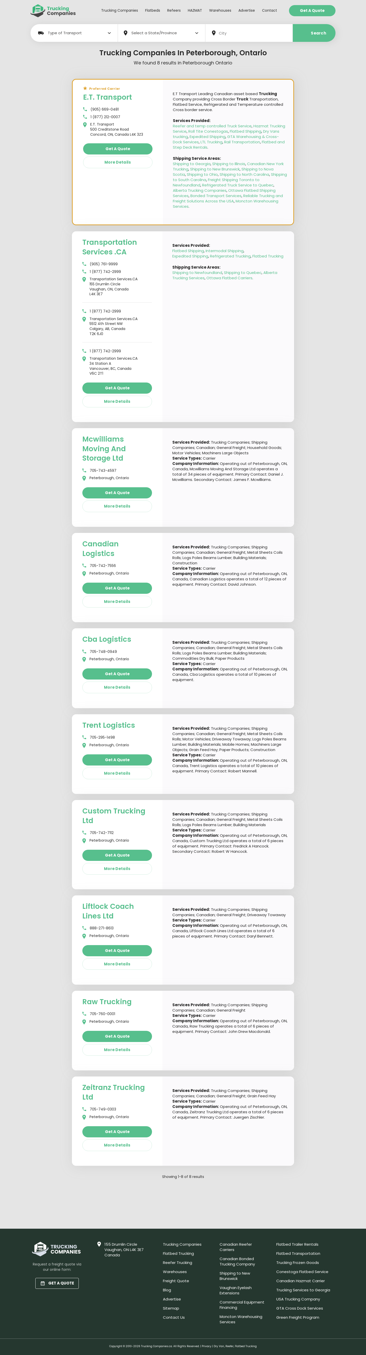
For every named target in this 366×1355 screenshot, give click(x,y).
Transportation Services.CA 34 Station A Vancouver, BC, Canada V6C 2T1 (110, 366)
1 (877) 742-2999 (101, 271)
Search (314, 33)
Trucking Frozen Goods (297, 1262)
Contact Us (174, 1317)
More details (117, 162)
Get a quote (117, 148)
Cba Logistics (106, 639)
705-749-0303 (99, 1109)
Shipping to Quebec (243, 272)
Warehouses (220, 10)
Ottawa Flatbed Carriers (229, 278)
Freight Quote (176, 1280)
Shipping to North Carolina (244, 174)
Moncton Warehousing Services (241, 1319)
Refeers (174, 10)
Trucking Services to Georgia (303, 1290)
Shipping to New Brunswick (215, 169)
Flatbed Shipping (245, 131)
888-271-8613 (98, 928)
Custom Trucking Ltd (113, 816)
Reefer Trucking (177, 1262)
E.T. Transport (107, 97)
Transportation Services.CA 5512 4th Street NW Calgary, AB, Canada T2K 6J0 (110, 326)
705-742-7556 (99, 565)
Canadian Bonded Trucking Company (237, 1261)
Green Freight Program (297, 1317)
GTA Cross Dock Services (299, 1308)
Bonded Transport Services (215, 195)
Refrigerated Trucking (230, 256)
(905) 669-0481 (101, 109)
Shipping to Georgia (191, 163)
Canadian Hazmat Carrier (300, 1280)
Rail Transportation (242, 142)
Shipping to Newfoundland (197, 272)
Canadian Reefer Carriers (236, 1247)
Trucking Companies (119, 10)
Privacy (206, 1346)
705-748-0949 (99, 651)
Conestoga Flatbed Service (302, 1271)
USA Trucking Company (298, 1299)
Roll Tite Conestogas (208, 131)
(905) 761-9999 (100, 264)
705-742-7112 (98, 832)
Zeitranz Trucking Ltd (113, 1092)
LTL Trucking (211, 142)
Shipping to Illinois (228, 163)
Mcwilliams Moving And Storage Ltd (104, 448)
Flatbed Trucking (267, 256)
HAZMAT (195, 10)
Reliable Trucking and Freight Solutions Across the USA (228, 198)
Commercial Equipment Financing (242, 1304)
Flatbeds (152, 10)
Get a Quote (312, 10)
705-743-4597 (99, 470)
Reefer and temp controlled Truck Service (212, 126)
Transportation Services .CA (109, 247)
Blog (167, 1290)
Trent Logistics (108, 725)
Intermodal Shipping (224, 250)
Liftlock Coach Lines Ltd (108, 911)
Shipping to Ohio (202, 174)
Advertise (246, 10)
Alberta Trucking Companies (199, 190)
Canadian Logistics (100, 549)
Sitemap (171, 1308)
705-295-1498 (98, 737)
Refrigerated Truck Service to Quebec (237, 185)
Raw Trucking (107, 1002)
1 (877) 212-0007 (101, 117)
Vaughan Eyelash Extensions (236, 1290)
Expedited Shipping (207, 136)
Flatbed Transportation (298, 1253)
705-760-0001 (98, 1014)
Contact (269, 10)
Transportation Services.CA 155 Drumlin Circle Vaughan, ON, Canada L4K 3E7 (110, 287)
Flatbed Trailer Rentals (297, 1244)
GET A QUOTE (57, 1283)
